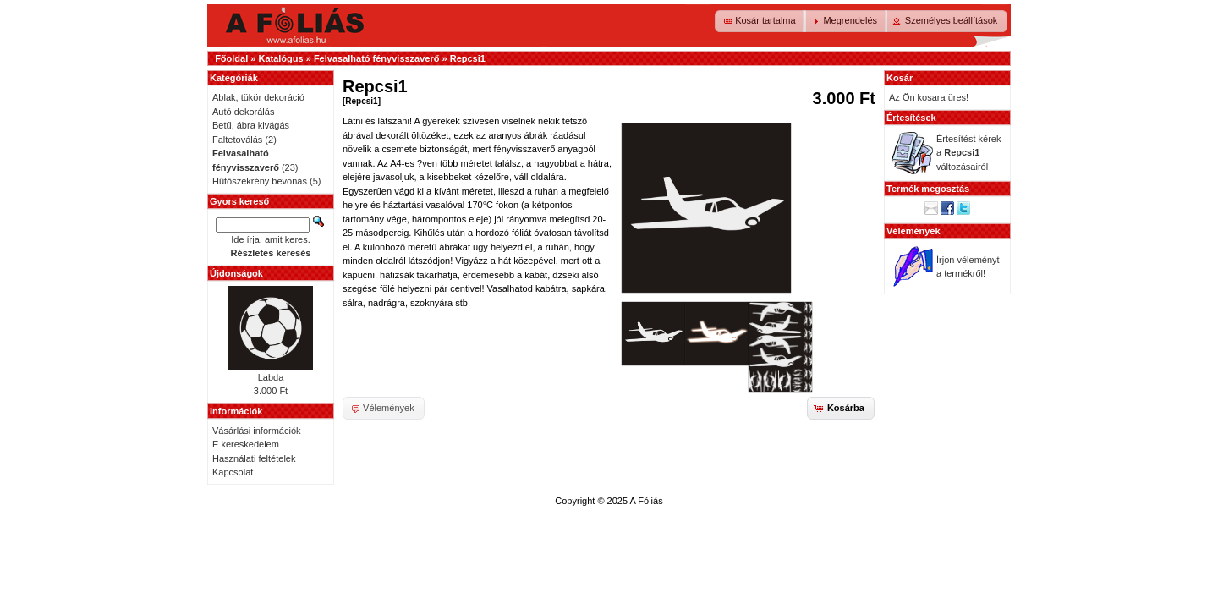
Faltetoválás (237, 139)
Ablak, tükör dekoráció (258, 97)
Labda (271, 377)
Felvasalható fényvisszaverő (377, 58)
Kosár (899, 78)
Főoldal (231, 58)
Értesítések (911, 117)
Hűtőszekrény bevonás (259, 181)
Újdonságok (236, 273)
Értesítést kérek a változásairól (968, 153)
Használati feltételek (253, 458)
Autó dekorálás (243, 112)
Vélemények (913, 231)
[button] (760, 21)
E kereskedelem (245, 444)
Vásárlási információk (256, 430)
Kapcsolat (232, 472)
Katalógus (280, 58)
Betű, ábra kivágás (250, 125)
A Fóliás (646, 501)
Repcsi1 (468, 58)
